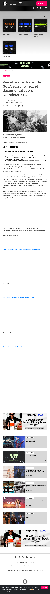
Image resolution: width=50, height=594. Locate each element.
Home (5, 70)
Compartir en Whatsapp (19, 106)
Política (9, 592)
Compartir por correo (22, 106)
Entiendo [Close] (44, 587)
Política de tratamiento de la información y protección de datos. (25, 565)
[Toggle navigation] (46, 8)
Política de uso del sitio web (25, 564)
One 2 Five (6, 57)
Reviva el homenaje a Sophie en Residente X (15, 347)
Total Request (23, 34)
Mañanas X (6, 34)
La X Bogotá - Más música (5, 3)
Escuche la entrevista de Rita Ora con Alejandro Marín (18, 297)
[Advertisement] (25, 392)
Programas (40, 16)
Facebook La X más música (30, 8)
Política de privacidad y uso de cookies (25, 562)
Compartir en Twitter (16, 106)
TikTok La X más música (40, 8)
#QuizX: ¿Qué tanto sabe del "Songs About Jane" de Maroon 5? (21, 249)
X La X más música (37, 8)
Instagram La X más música (33, 8)
